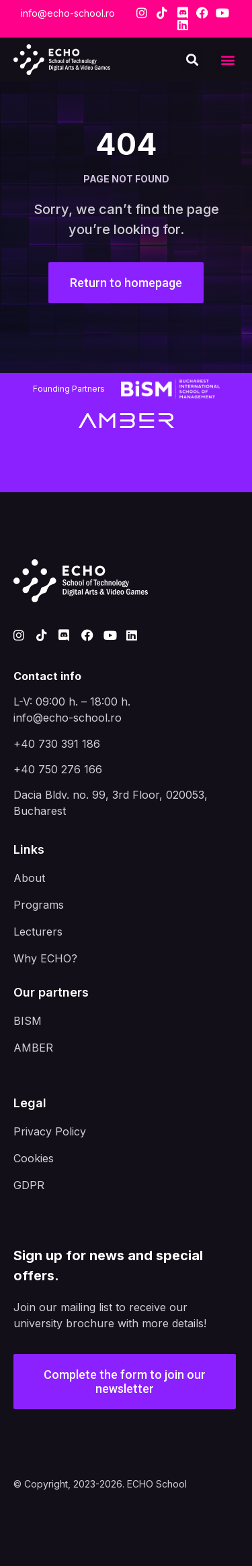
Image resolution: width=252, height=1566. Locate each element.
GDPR (28, 1185)
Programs (38, 904)
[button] (227, 60)
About (29, 878)
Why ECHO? (45, 958)
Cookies (33, 1158)
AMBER (33, 1047)
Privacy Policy (49, 1131)
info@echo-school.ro (68, 13)
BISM (27, 1020)
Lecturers (37, 931)
